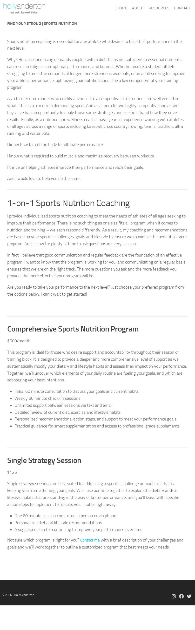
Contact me (90, 540)
